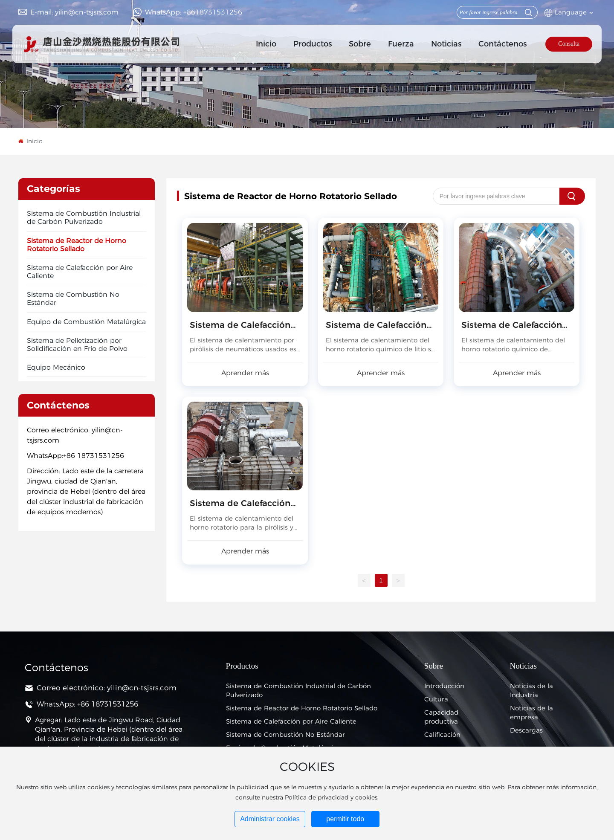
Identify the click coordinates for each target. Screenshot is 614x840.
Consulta (568, 44)
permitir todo (345, 819)
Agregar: (48, 720)
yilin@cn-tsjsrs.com (142, 688)
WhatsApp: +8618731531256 (193, 12)
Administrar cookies (270, 819)
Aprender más (245, 373)
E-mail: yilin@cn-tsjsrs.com (74, 12)
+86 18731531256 (93, 456)
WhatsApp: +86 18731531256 (87, 704)
